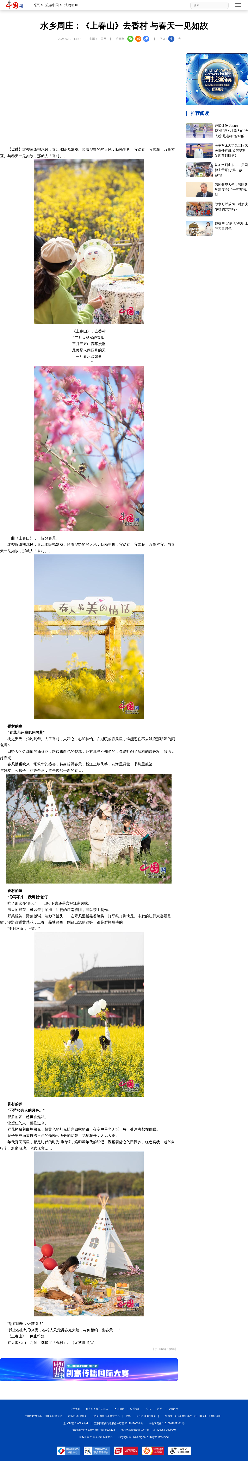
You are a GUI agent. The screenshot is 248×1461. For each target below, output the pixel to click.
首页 (36, 5)
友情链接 (173, 1408)
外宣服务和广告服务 (97, 1408)
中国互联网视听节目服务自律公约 (43, 1416)
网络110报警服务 (77, 1416)
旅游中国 (52, 5)
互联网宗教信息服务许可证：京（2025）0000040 (148, 1429)
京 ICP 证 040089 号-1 (75, 1423)
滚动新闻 (71, 5)
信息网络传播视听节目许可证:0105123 (93, 1429)
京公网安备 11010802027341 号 (167, 1423)
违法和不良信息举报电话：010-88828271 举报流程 (192, 1416)
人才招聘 (119, 1408)
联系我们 (135, 1408)
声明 (159, 1408)
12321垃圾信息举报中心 (106, 1416)
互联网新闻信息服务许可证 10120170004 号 (118, 1423)
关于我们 (75, 1408)
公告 (148, 1408)
